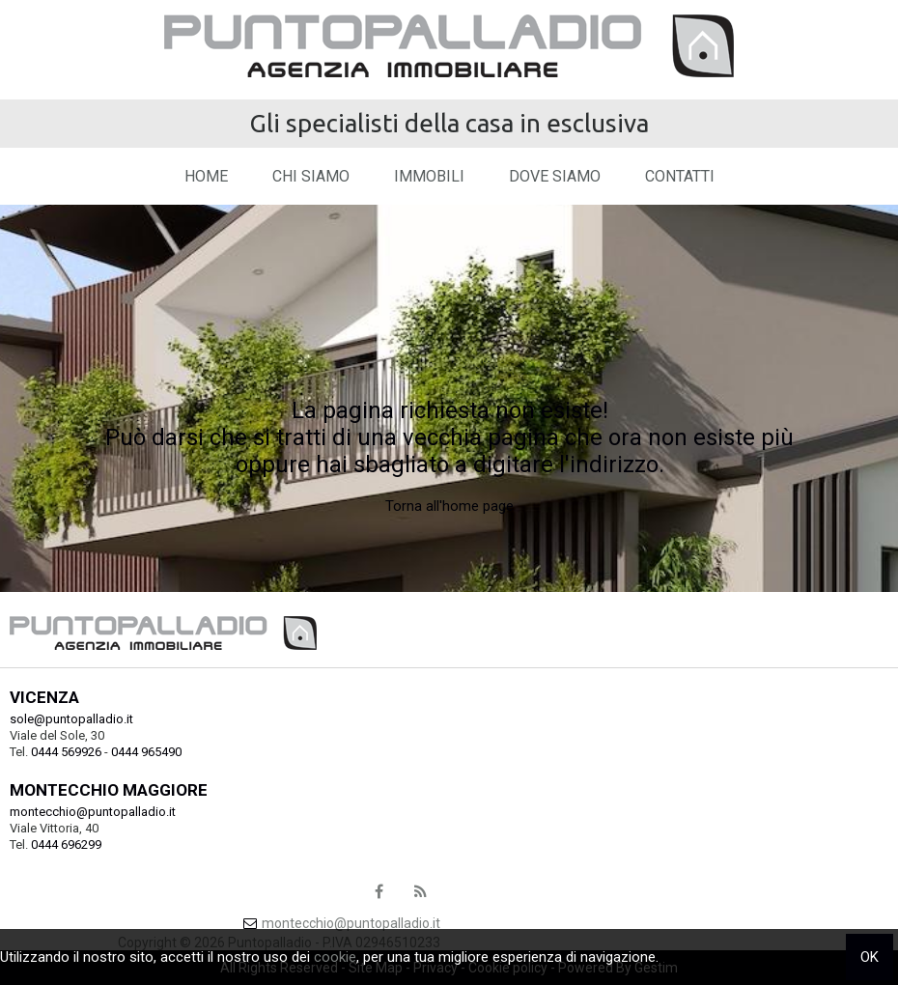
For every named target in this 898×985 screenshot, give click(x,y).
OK (869, 957)
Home (206, 176)
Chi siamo (311, 176)
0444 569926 (66, 752)
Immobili (429, 176)
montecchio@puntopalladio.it (93, 811)
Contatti (680, 176)
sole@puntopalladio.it (71, 719)
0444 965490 (146, 752)
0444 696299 (66, 844)
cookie (335, 957)
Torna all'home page (449, 506)
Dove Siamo (555, 176)
